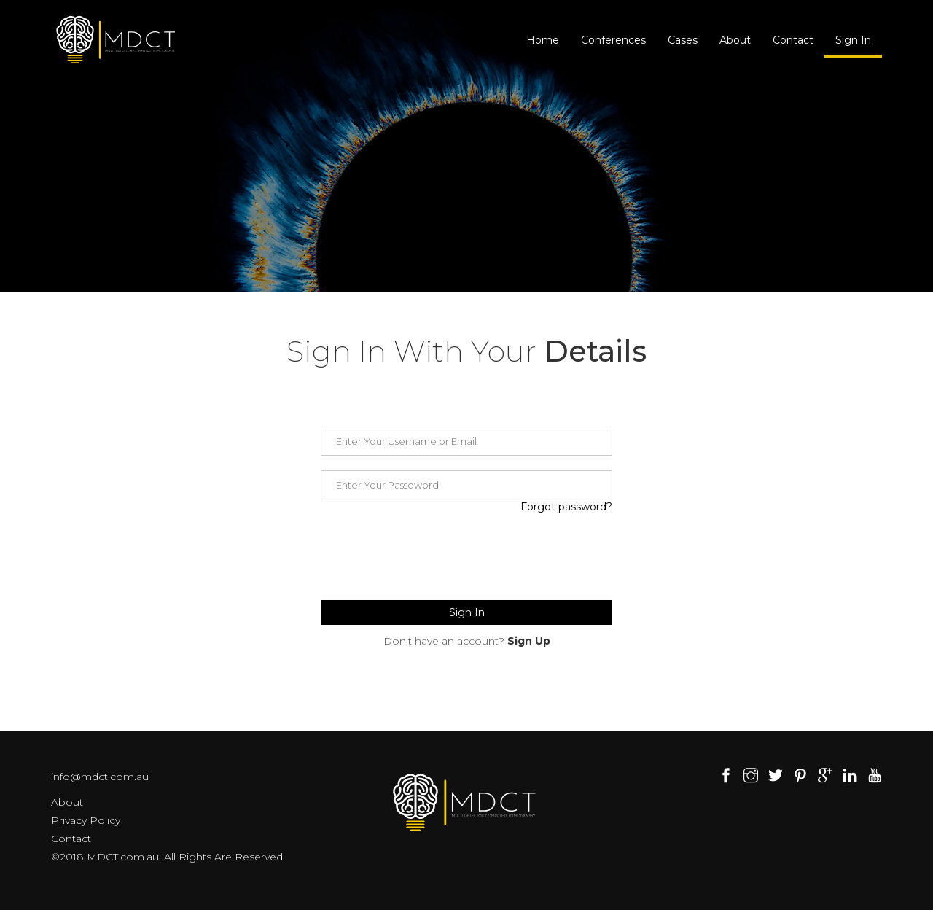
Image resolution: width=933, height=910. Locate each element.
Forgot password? (566, 506)
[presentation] (431, 557)
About (735, 40)
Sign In (853, 40)
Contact (793, 40)
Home (542, 40)
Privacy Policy (85, 820)
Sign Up (528, 641)
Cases (683, 40)
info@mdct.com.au (100, 776)
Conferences (613, 40)
